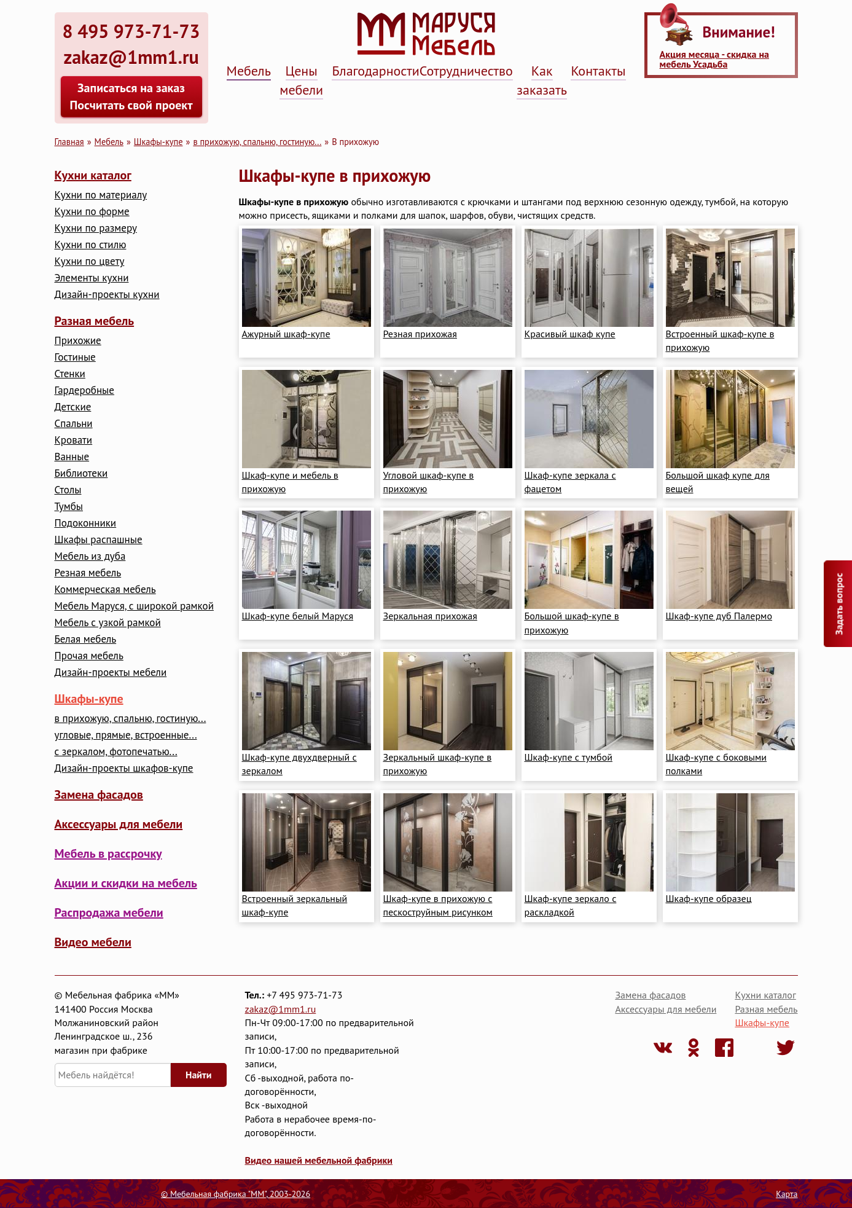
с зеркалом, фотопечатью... (116, 752)
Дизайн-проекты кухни (107, 294)
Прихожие (78, 340)
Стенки (70, 374)
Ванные (72, 457)
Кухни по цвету (90, 261)
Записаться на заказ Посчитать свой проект (130, 96)
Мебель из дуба (90, 556)
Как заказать (542, 80)
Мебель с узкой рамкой (108, 623)
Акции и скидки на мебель (126, 883)
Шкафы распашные (99, 540)
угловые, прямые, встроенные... (126, 735)
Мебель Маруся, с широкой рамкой (134, 606)
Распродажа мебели (109, 912)
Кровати (74, 440)
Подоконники (86, 523)
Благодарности (375, 70)
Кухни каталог (93, 175)
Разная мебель (95, 321)
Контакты (598, 70)
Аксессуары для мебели (119, 824)
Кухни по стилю (91, 245)
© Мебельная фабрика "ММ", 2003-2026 (235, 1193)
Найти (198, 1075)
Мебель (249, 70)
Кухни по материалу (101, 195)
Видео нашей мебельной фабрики (319, 1160)
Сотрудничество (466, 70)
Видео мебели (93, 942)
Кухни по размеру (96, 228)
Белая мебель (86, 639)
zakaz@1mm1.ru (280, 1009)
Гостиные (75, 357)
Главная (69, 141)
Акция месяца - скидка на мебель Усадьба (714, 59)
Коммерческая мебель (105, 589)
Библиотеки (81, 473)
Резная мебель (88, 573)
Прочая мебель (89, 656)
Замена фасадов (99, 794)
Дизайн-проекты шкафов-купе (124, 768)
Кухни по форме (92, 211)
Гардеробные (84, 390)
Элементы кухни (92, 278)
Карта (786, 1193)
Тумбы (69, 506)
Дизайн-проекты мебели (111, 672)
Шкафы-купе (158, 141)
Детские (73, 407)
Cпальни (74, 423)
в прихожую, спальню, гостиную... (257, 141)
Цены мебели (301, 80)
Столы (68, 490)
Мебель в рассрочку (108, 853)
